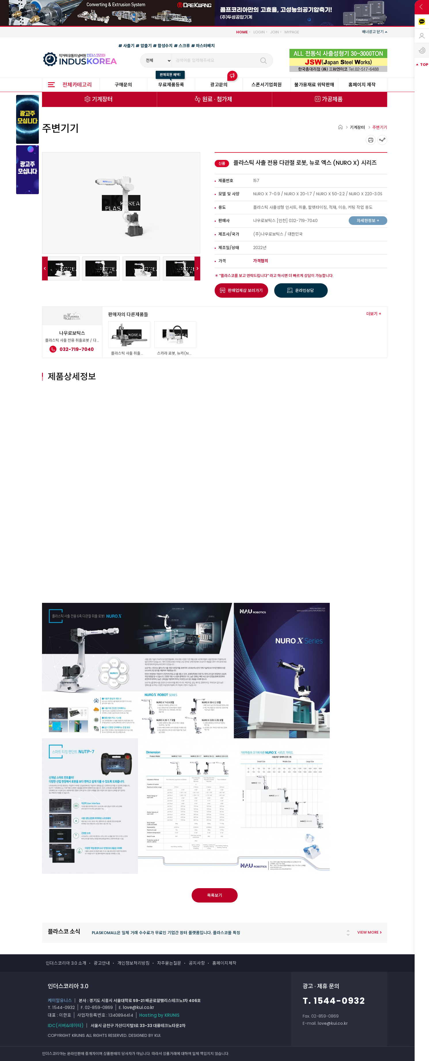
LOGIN (259, 32)
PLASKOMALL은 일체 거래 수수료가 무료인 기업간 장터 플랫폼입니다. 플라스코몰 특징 (166, 933)
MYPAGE (292, 32)
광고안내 (102, 963)
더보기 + (373, 314)
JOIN (274, 32)
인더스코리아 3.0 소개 (66, 963)
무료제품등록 (171, 84)
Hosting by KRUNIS (159, 1015)
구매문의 (123, 84)
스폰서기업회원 (266, 84)
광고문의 (219, 84)
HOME (242, 32)
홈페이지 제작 (361, 84)
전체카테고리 (77, 84)
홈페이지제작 (224, 963)
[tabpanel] (199, 934)
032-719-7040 (303, 220)
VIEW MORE (368, 932)
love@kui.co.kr (138, 1007)
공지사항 (197, 963)
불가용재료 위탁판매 (314, 84)
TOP (424, 64)
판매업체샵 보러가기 (245, 290)
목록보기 (214, 895)
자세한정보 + (368, 220)
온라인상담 (304, 290)
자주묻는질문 (169, 963)
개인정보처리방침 (133, 963)
